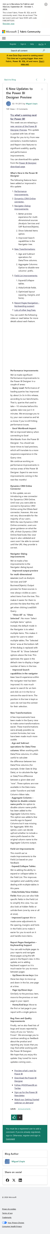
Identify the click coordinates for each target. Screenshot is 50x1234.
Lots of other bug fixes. (25, 310)
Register (13, 44)
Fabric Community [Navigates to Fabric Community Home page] (30, 31)
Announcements (24, 1109)
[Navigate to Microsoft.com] (9, 31)
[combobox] (28, 50)
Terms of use (7, 1213)
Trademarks (7, 1217)
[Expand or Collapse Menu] (4, 38)
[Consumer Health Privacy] (25, 1226)
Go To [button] (41, 44)
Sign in (23, 44)
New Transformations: (24, 249)
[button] (42, 89)
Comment (10, 1139)
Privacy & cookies (9, 1209)
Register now (8, 23)
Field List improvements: (25, 275)
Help (32, 44)
